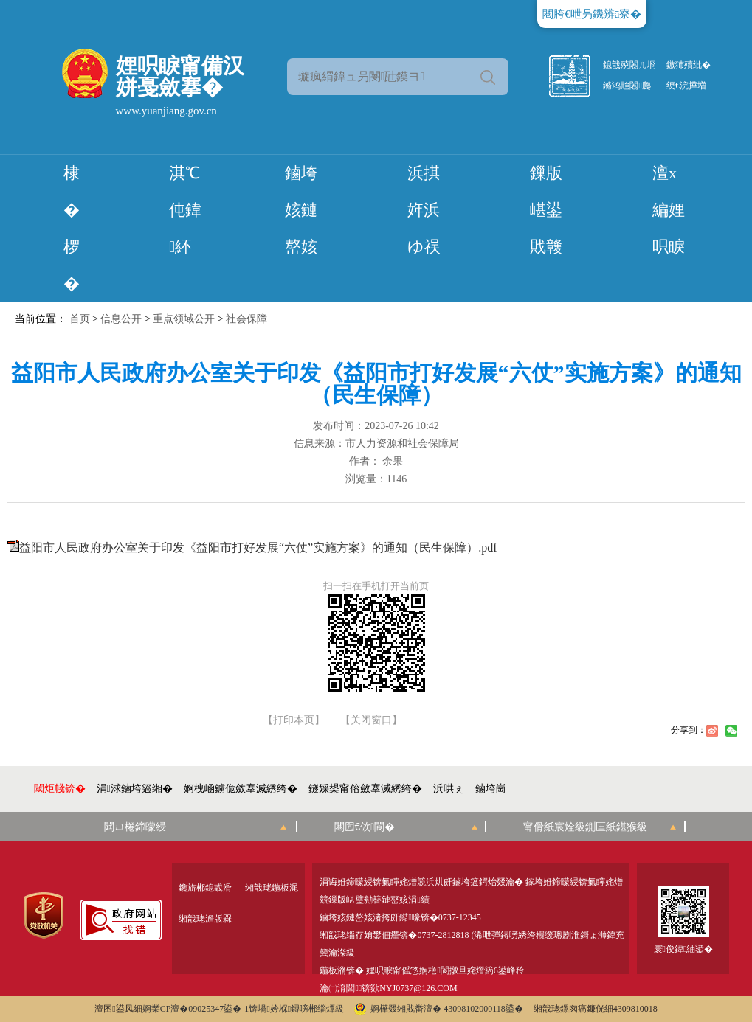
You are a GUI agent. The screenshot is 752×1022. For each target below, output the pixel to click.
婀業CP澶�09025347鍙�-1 (195, 1009)
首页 (79, 318)
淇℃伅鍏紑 (185, 210)
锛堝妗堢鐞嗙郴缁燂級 (296, 1009)
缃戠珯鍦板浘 (271, 888)
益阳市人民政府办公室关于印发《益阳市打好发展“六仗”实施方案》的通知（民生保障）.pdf (258, 547)
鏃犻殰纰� (688, 65)
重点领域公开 (184, 318)
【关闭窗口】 (371, 720)
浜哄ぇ (448, 788)
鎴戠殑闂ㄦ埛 (629, 65)
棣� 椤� (71, 228)
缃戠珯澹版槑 (205, 919)
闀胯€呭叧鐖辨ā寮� (591, 14)
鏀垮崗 (490, 788)
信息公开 (121, 318)
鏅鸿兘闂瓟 (626, 85)
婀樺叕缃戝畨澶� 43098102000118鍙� (438, 1009)
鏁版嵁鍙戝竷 (546, 210)
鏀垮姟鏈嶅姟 (301, 210)
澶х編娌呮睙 (668, 210)
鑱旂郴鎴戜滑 (205, 888)
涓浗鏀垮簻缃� (135, 788)
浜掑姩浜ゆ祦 (424, 210)
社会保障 (246, 318)
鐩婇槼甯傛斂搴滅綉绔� (365, 788)
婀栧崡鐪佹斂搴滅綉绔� (240, 788)
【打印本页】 (294, 720)
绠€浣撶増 (686, 85)
